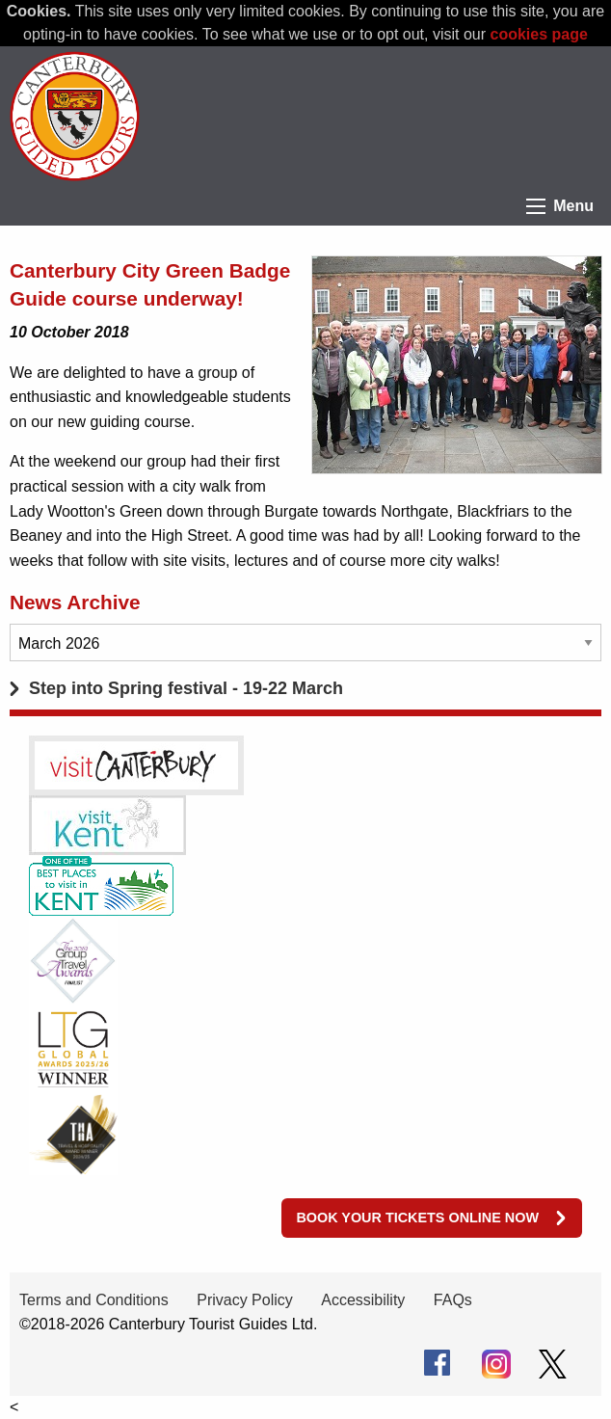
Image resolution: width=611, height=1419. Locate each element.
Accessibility (363, 1300)
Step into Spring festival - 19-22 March (186, 688)
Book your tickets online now (417, 1217)
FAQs (453, 1300)
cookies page (539, 34)
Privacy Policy (245, 1300)
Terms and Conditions (94, 1300)
